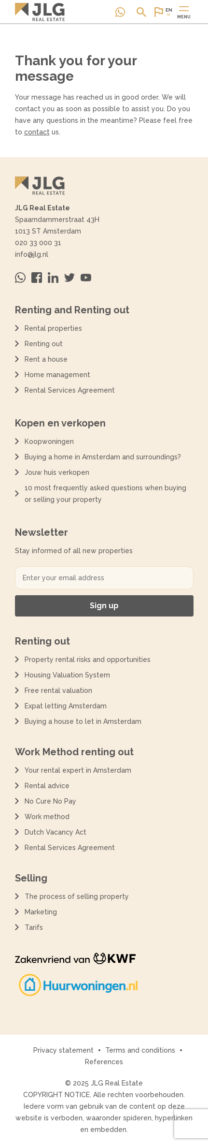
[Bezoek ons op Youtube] (86, 277)
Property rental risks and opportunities (88, 659)
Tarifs (34, 927)
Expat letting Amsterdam (66, 706)
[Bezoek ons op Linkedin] (53, 277)
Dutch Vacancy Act (57, 832)
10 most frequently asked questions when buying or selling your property (105, 493)
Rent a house (46, 359)
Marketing (41, 912)
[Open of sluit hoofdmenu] (184, 12)
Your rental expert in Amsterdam (78, 770)
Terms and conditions (140, 1050)
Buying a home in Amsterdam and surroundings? (103, 457)
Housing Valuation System (67, 675)
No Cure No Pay (50, 801)
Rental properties (53, 328)
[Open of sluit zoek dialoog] (141, 12)
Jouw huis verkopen (57, 472)
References (104, 1062)
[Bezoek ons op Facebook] (36, 277)
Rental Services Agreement (70, 390)
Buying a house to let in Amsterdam (83, 721)
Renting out (44, 344)
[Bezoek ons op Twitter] (69, 277)
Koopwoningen (49, 441)
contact (37, 132)
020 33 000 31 (38, 243)
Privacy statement (63, 1050)
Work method (47, 817)
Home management (57, 375)
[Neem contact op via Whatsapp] (120, 12)
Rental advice (47, 786)
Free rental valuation (58, 690)
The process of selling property (77, 896)
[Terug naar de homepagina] (40, 12)
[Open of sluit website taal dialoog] (162, 12)
